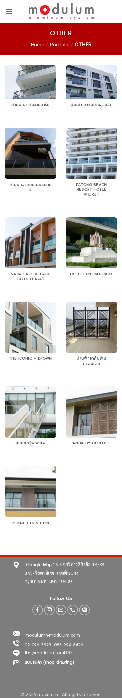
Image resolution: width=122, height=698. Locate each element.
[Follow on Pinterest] (84, 610)
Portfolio (60, 44)
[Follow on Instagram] (49, 610)
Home (37, 44)
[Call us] (72, 610)
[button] (9, 11)
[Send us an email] (61, 610)
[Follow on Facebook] (37, 610)
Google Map (39, 564)
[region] (61, 657)
